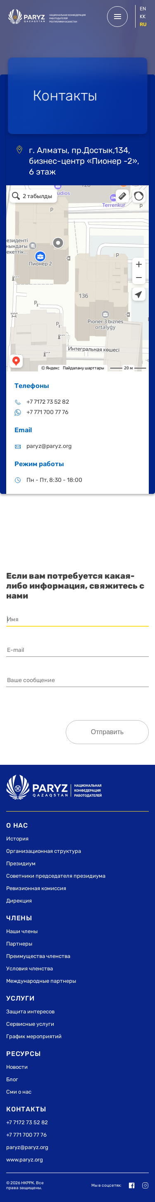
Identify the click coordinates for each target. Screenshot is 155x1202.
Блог (12, 1079)
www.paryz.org (24, 1160)
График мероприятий (34, 1036)
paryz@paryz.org (49, 446)
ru (143, 24)
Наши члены (22, 931)
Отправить (107, 731)
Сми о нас (18, 1092)
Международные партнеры (41, 981)
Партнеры (19, 944)
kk (142, 16)
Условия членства (29, 968)
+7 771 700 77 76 (47, 412)
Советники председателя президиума (55, 876)
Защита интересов (30, 1011)
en (143, 9)
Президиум (21, 863)
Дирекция (19, 901)
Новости (17, 1067)
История (17, 839)
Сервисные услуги (30, 1024)
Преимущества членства (38, 956)
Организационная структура (43, 851)
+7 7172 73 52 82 (47, 401)
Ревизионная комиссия (36, 888)
